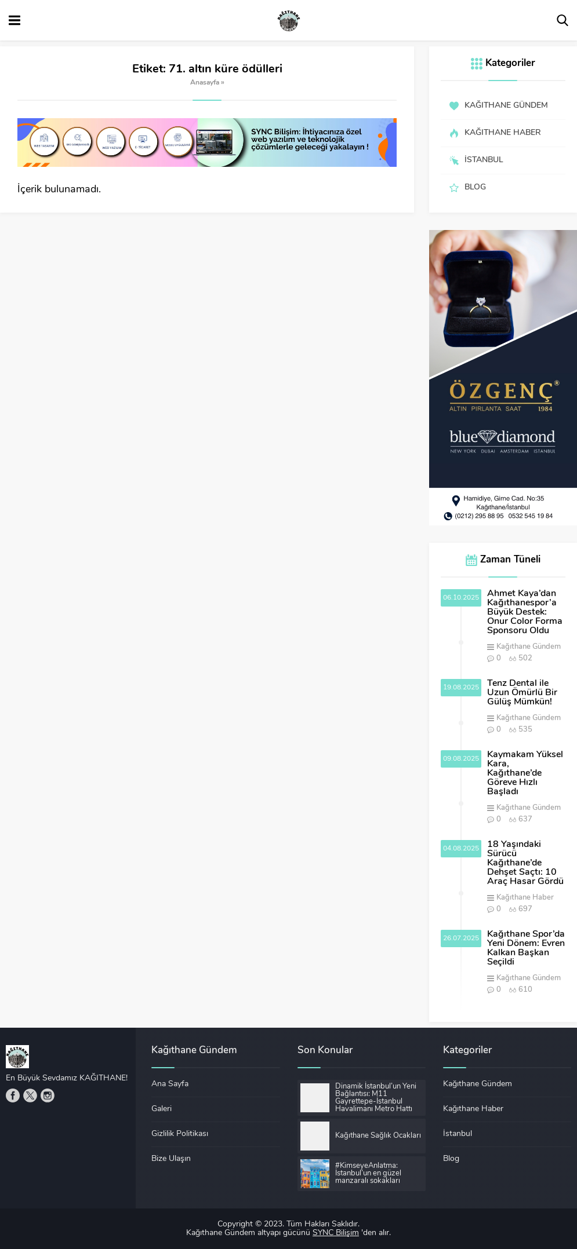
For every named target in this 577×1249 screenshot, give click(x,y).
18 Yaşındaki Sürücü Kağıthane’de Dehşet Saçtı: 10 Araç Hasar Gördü (525, 863)
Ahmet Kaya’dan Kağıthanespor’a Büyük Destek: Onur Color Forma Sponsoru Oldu (525, 612)
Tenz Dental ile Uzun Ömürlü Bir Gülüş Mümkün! (522, 693)
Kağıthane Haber (525, 897)
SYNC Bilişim (336, 1233)
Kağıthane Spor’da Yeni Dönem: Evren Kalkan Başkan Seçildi (526, 948)
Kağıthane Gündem (528, 647)
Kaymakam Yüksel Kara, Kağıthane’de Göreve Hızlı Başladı (525, 773)
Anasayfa (204, 82)
